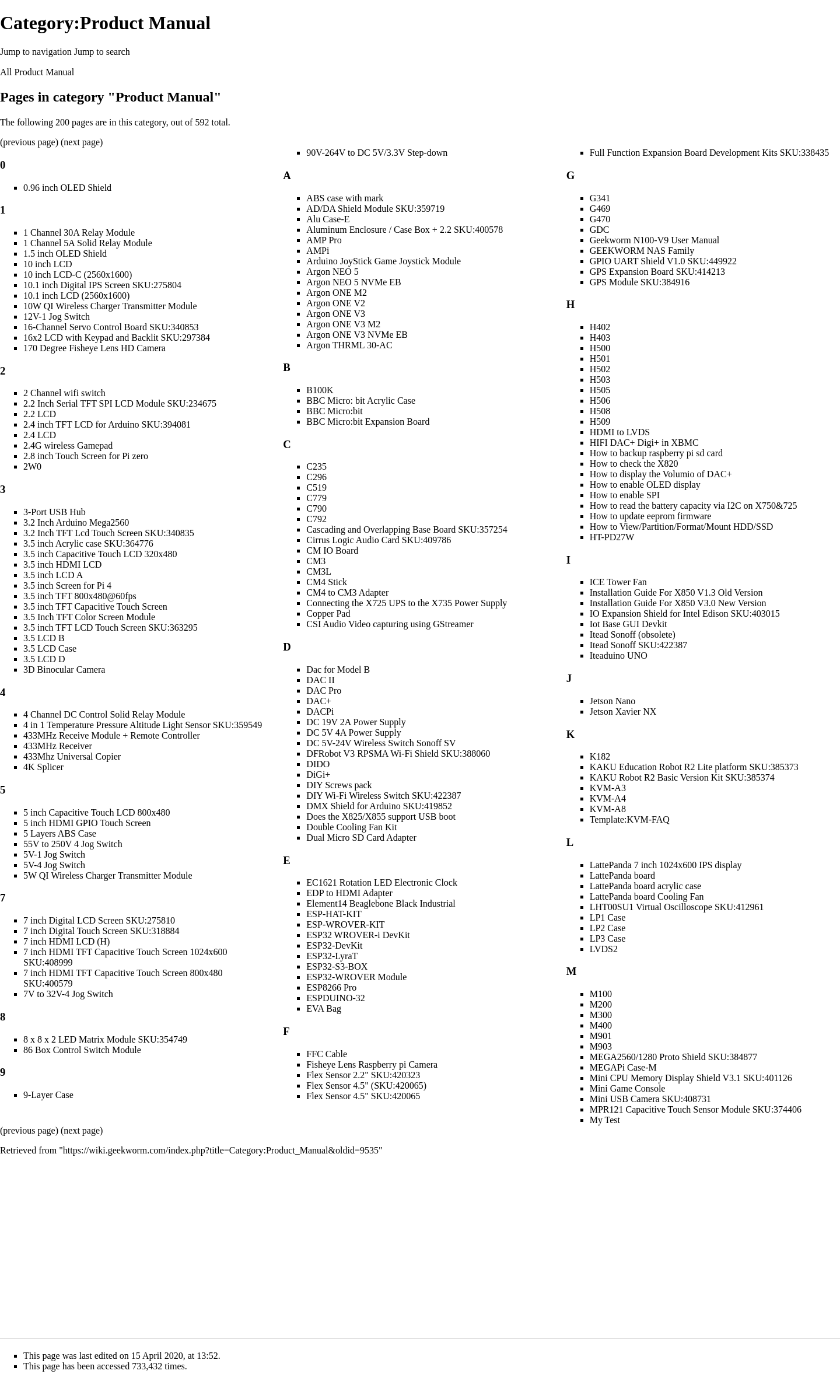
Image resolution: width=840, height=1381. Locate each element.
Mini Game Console (628, 1088)
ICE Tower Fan (618, 582)
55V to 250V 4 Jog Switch (73, 844)
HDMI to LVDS (620, 432)
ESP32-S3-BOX (337, 966)
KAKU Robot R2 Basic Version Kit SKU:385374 (682, 777)
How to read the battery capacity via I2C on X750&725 (693, 506)
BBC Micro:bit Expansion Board (367, 421)
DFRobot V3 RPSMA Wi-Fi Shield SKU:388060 (398, 753)
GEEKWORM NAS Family (642, 251)
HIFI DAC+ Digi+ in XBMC (644, 442)
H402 (600, 327)
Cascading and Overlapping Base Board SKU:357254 (406, 529)
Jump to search (102, 52)
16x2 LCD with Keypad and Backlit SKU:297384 (116, 337)
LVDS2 (604, 949)
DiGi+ (318, 774)
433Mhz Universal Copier (72, 756)
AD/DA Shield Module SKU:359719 (375, 209)
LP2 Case (608, 928)
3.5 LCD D (44, 659)
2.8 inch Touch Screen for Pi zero (85, 456)
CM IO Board (332, 550)
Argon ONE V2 (335, 303)
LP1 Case (608, 917)
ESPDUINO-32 (335, 998)
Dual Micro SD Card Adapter (361, 837)
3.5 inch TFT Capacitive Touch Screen (95, 606)
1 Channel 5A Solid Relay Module (87, 243)
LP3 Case (608, 938)
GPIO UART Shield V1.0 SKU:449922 (663, 261)
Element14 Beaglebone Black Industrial (380, 903)
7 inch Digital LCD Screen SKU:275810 (99, 920)
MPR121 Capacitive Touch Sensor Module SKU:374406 (696, 1109)
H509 (600, 421)
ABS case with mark (344, 198)
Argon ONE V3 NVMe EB (357, 335)
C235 (316, 466)
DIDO (318, 764)
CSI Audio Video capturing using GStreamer (389, 624)
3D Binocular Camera (64, 669)
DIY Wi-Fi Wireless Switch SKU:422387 (383, 795)
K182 (600, 756)
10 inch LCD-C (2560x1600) (77, 274)
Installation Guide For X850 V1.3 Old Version (676, 592)
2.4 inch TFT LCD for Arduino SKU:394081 (107, 424)
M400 (601, 1025)
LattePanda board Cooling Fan (647, 896)
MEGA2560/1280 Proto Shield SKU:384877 (674, 1057)
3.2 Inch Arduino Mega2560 (76, 522)
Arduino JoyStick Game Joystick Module (383, 261)
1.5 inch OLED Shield (65, 253)
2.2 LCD (39, 414)
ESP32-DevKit (334, 945)
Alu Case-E (327, 219)
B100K (319, 390)
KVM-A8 (608, 809)
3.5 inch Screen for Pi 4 (67, 585)
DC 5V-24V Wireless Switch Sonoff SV (381, 743)
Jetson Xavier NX (623, 711)
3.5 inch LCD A (53, 575)
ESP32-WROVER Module (356, 977)
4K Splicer (43, 767)
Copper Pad (328, 613)
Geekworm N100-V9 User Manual (655, 240)
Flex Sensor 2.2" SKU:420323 (363, 1075)
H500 (600, 348)
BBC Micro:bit (334, 411)
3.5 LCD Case (49, 648)
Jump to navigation (36, 52)
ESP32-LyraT (332, 956)
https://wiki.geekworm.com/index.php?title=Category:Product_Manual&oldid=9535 (221, 1150)
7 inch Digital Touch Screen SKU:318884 (101, 931)
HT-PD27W (612, 537)
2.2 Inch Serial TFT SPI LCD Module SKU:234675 (119, 403)
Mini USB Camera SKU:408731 (650, 1099)
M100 (601, 994)
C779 (316, 498)
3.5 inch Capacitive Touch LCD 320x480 (100, 554)
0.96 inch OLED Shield (67, 188)
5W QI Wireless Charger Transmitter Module (107, 875)
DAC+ (318, 701)
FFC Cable (326, 1054)
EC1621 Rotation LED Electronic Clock (381, 882)
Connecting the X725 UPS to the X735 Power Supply (406, 603)
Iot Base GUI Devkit (628, 624)
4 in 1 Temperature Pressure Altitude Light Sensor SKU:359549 (142, 725)
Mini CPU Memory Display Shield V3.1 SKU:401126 (691, 1078)
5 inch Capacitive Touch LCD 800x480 (96, 812)
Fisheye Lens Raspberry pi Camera (372, 1064)
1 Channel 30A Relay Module (79, 232)
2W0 (32, 466)
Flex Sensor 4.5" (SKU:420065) (366, 1085)
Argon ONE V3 (335, 314)
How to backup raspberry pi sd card (656, 453)
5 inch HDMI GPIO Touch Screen (87, 823)
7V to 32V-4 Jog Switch (68, 994)
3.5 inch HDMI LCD (62, 564)
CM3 (316, 561)
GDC (600, 230)
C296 (316, 477)
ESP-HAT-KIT (334, 914)
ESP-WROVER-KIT (345, 924)
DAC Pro (323, 690)
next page (82, 142)
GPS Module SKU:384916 (640, 282)
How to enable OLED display (645, 485)
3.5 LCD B (44, 638)
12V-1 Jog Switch (56, 316)
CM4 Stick (326, 582)
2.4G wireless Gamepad (68, 445)
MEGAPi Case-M (623, 1067)
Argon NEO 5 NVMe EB (353, 282)
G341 (600, 198)
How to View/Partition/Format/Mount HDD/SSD (682, 527)
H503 (600, 379)
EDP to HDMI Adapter (349, 893)
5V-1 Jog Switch (54, 854)
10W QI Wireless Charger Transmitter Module (110, 306)
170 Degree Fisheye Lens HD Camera (94, 348)
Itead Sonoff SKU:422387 (639, 645)
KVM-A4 (608, 798)
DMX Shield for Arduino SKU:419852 (379, 806)
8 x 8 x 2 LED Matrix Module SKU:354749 (105, 1039)
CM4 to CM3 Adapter (347, 592)
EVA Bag (323, 1008)
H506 (600, 400)
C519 (316, 487)
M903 (601, 1046)
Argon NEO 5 (332, 272)
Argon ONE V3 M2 (343, 324)
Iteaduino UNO (619, 655)
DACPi (320, 711)
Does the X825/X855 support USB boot (381, 816)
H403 (600, 337)
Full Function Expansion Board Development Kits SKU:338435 (710, 153)
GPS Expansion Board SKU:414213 (657, 272)
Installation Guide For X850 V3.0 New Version (678, 603)
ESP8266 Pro (331, 987)
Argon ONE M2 (336, 293)
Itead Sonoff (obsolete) (633, 634)
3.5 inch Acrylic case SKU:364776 (88, 543)
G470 (600, 219)
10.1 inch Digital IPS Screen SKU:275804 (102, 285)
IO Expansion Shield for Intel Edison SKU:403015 (685, 613)
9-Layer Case (48, 1095)
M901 (601, 1036)
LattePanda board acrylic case (645, 886)
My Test (605, 1120)
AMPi (317, 251)
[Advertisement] (420, 1246)
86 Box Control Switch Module (82, 1050)
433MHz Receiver (57, 746)
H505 (600, 390)
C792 (316, 519)
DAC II (320, 680)
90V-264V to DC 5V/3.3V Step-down (376, 153)
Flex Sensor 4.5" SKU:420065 (363, 1096)
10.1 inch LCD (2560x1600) (76, 295)
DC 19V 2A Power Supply (355, 722)
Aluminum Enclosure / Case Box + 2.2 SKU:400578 (404, 230)
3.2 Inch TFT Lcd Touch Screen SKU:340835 (108, 533)
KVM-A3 (608, 788)
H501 (600, 358)
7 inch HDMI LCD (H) (66, 941)
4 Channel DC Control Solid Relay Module (104, 714)
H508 (600, 411)
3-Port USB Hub (54, 512)
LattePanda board (622, 875)
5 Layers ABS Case (59, 833)
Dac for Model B (338, 669)
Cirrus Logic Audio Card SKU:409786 (378, 540)
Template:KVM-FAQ (630, 819)
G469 (600, 209)
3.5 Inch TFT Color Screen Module (89, 617)
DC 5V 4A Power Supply (353, 732)
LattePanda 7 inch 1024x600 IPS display (666, 865)
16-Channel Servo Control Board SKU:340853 (110, 327)
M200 (601, 1004)
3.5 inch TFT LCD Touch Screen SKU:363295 (110, 627)
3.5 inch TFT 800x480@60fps (79, 596)
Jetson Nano (613, 701)
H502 (600, 369)
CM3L (318, 571)
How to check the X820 (634, 464)
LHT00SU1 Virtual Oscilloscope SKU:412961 (677, 907)
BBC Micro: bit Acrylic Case (360, 400)
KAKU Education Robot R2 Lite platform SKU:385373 (694, 767)
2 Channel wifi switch (64, 393)
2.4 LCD (39, 435)
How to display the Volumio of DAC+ (661, 474)
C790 (316, 508)
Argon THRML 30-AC (349, 345)
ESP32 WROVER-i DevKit (358, 935)
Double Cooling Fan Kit (351, 827)
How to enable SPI (625, 495)
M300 (601, 1015)
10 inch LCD (47, 264)
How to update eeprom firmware (651, 516)
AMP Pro (323, 240)
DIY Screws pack (339, 785)
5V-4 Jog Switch (54, 865)
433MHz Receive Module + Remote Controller (111, 735)
